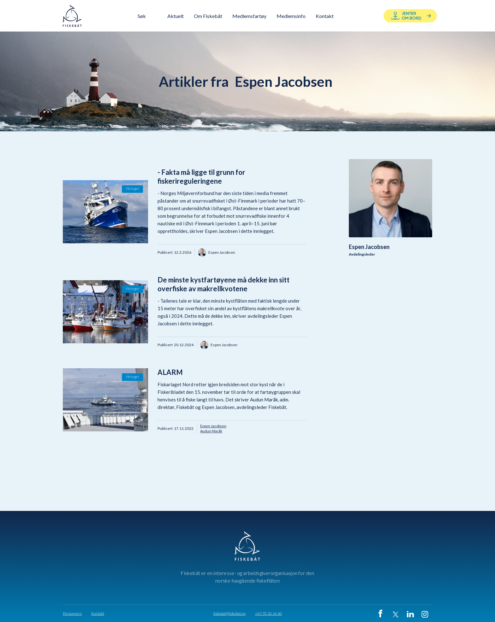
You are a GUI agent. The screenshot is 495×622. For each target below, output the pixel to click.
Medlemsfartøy (249, 16)
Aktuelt (175, 16)
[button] (208, 15)
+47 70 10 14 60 (268, 613)
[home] (72, 16)
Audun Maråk (211, 431)
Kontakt (97, 613)
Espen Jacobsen (213, 426)
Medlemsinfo (291, 16)
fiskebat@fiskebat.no (229, 613)
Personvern (72, 613)
